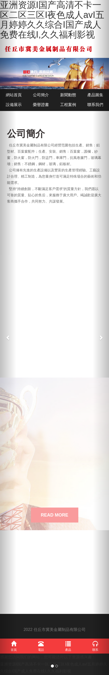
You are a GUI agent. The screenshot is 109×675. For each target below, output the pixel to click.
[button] (8, 337)
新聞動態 (68, 95)
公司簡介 (41, 95)
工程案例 (68, 105)
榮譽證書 (41, 105)
